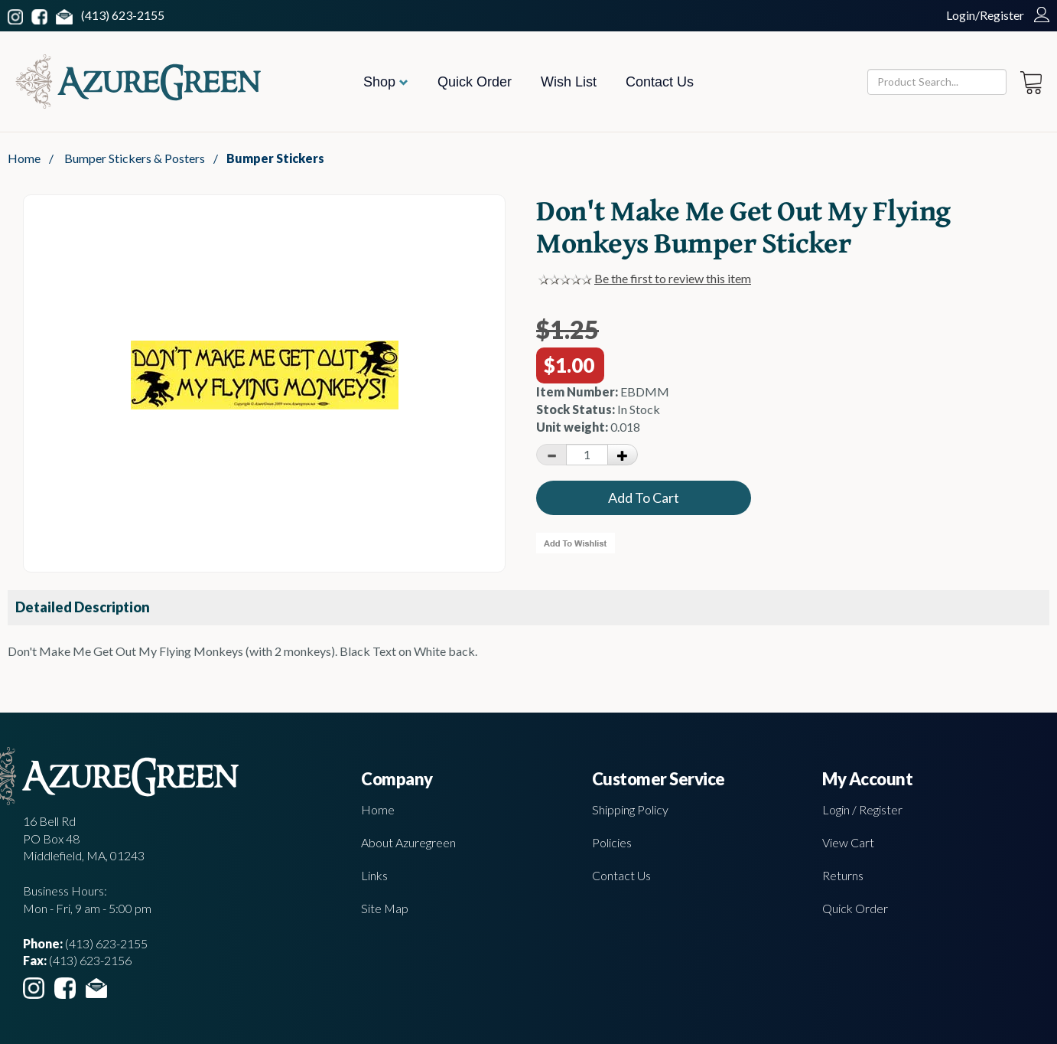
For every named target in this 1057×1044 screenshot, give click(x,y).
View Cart (848, 842)
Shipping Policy (630, 809)
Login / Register (862, 809)
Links (374, 875)
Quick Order (474, 82)
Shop (385, 82)
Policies (612, 842)
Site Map (384, 908)
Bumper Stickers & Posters (134, 158)
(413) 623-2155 (122, 15)
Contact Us (660, 82)
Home (24, 158)
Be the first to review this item (672, 278)
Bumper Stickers (275, 158)
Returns (842, 875)
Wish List (569, 82)
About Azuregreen (408, 842)
